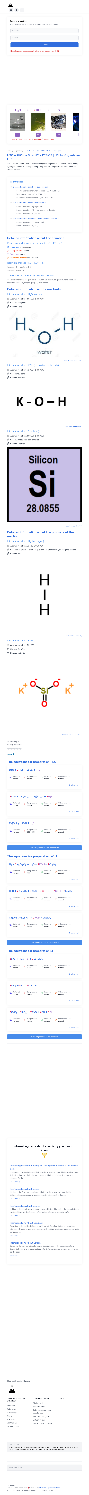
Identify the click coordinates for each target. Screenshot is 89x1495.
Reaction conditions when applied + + (38, 191)
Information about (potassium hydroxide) (36, 210)
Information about (27, 225)
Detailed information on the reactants (29, 202)
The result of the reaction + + (34, 197)
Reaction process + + (30, 194)
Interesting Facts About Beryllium (26, 1222)
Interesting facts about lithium (24, 1205)
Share (10, 754)
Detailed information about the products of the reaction (37, 218)
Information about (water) (29, 206)
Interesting (12, 1412)
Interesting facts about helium (24, 1189)
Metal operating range (42, 1423)
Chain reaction (39, 1403)
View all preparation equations (44, 848)
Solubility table (39, 1420)
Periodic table (39, 1406)
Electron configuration (42, 1416)
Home (9, 151)
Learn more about (73, 360)
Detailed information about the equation (30, 187)
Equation (18, 151)
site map (11, 1419)
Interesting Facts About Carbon (25, 1242)
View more (74, 785)
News (9, 1416)
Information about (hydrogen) (30, 222)
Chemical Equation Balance (50, 1488)
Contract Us (12, 1423)
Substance (11, 1409)
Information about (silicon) (28, 213)
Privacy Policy (13, 1426)
